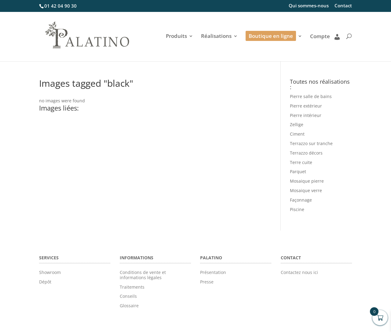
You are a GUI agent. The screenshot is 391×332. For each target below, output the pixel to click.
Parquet (298, 171)
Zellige (296, 124)
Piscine (297, 209)
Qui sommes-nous (309, 6)
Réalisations (216, 36)
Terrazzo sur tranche (311, 143)
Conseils (128, 296)
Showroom (50, 272)
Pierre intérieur (305, 115)
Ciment (297, 134)
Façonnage (301, 200)
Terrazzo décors (306, 153)
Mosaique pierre (307, 181)
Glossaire (129, 305)
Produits (176, 36)
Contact (343, 6)
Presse (207, 282)
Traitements (132, 287)
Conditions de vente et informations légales (143, 274)
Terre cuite (301, 162)
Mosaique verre (306, 190)
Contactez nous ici (299, 272)
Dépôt (45, 282)
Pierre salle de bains (311, 96)
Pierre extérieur (306, 106)
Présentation (213, 272)
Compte (325, 37)
